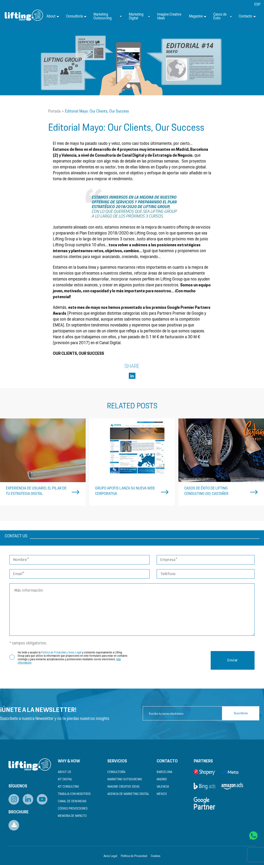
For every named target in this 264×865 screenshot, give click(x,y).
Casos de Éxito (222, 16)
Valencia (163, 787)
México (162, 794)
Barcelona (164, 772)
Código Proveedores (73, 808)
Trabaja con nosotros (74, 794)
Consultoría (76, 16)
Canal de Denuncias (72, 801)
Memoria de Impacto (72, 816)
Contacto (247, 16)
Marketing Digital (139, 16)
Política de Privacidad (134, 856)
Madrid (162, 779)
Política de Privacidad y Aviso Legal (61, 653)
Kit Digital (65, 779)
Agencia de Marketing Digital (128, 794)
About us (64, 772)
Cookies (155, 856)
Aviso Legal (110, 856)
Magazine (197, 16)
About (52, 16)
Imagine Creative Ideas (169, 16)
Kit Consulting (68, 787)
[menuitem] (257, 4)
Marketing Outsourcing (107, 16)
